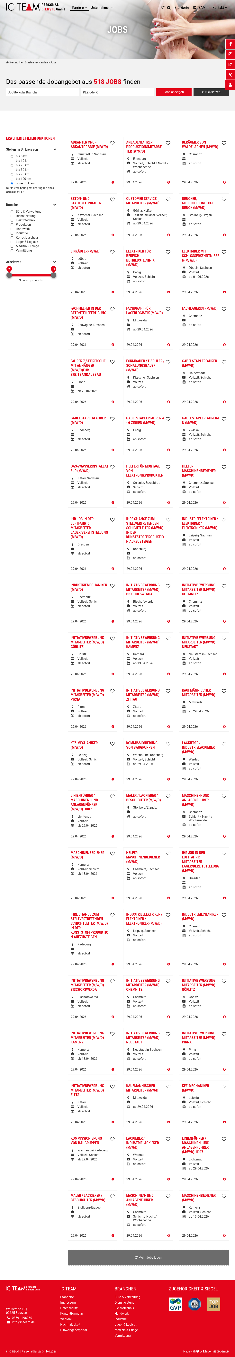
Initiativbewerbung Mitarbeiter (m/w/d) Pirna (87, 695)
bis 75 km (22, 174)
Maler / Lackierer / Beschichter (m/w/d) (143, 797)
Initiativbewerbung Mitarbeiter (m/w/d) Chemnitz (198, 589)
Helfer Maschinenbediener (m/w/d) (199, 471)
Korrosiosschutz (27, 237)
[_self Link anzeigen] (230, 85)
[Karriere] (87, 7)
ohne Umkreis (25, 183)
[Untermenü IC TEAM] (208, 7)
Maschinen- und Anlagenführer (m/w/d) (195, 800)
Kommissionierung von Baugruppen (142, 745)
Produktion (23, 224)
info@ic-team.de (23, 1322)
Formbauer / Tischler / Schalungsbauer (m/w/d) (145, 365)
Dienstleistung (26, 216)
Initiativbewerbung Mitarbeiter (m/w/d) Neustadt (198, 642)
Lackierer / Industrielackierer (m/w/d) (198, 747)
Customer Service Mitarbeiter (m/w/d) (142, 200)
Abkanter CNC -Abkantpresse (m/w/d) (89, 144)
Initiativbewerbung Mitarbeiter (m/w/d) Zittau (143, 695)
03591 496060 (22, 1318)
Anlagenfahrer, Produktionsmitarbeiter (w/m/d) (144, 147)
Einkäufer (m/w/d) (86, 251)
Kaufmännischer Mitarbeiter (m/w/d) (198, 692)
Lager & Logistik (27, 242)
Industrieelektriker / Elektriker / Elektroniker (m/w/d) (200, 523)
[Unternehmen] (113, 7)
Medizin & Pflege (27, 246)
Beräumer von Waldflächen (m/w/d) (200, 144)
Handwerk (23, 229)
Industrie (22, 233)
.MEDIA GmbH (216, 1351)
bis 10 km (22, 161)
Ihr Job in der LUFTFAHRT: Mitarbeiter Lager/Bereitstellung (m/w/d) (89, 528)
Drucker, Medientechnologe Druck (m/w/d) (198, 203)
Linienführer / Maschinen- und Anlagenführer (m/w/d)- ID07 (84, 802)
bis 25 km (22, 165)
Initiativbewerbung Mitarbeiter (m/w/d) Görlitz (87, 642)
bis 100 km (23, 179)
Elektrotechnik (25, 220)
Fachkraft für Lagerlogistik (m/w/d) (144, 310)
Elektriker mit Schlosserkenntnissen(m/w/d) (200, 256)
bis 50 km (22, 170)
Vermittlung (24, 250)
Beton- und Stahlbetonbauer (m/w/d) (86, 203)
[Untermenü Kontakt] (227, 7)
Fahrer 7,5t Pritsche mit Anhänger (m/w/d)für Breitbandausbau (88, 368)
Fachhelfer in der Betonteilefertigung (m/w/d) (88, 313)
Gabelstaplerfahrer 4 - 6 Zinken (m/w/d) (145, 420)
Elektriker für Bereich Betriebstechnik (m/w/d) (140, 258)
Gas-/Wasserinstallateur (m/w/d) (89, 468)
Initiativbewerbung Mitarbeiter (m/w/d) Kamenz (143, 642)
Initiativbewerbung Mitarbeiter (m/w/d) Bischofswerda (143, 589)
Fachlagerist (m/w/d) (200, 308)
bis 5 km (22, 156)
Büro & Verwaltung (28, 211)
